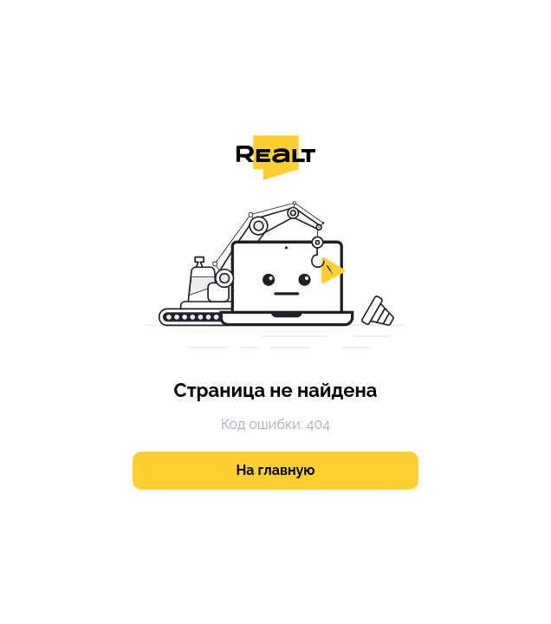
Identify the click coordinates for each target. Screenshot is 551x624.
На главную (276, 470)
